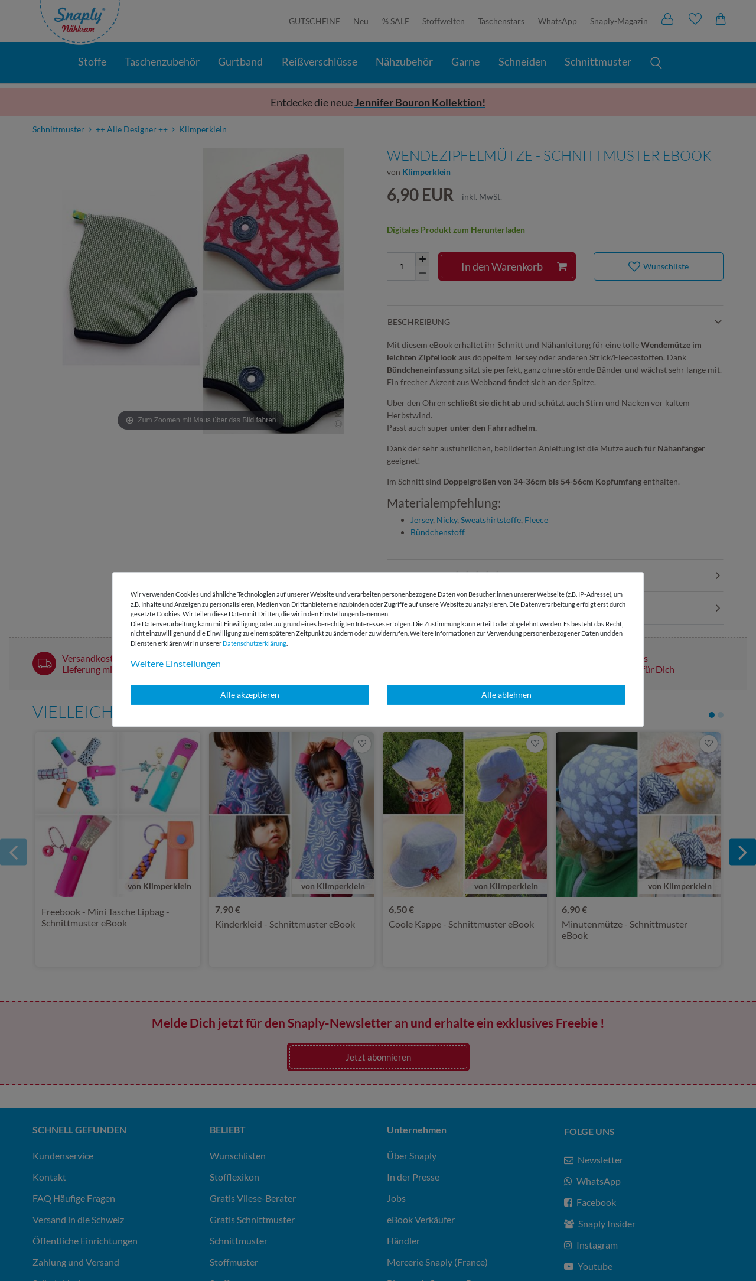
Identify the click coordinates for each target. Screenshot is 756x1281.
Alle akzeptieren (249, 695)
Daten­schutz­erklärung (254, 643)
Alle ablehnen (506, 695)
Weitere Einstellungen (176, 663)
